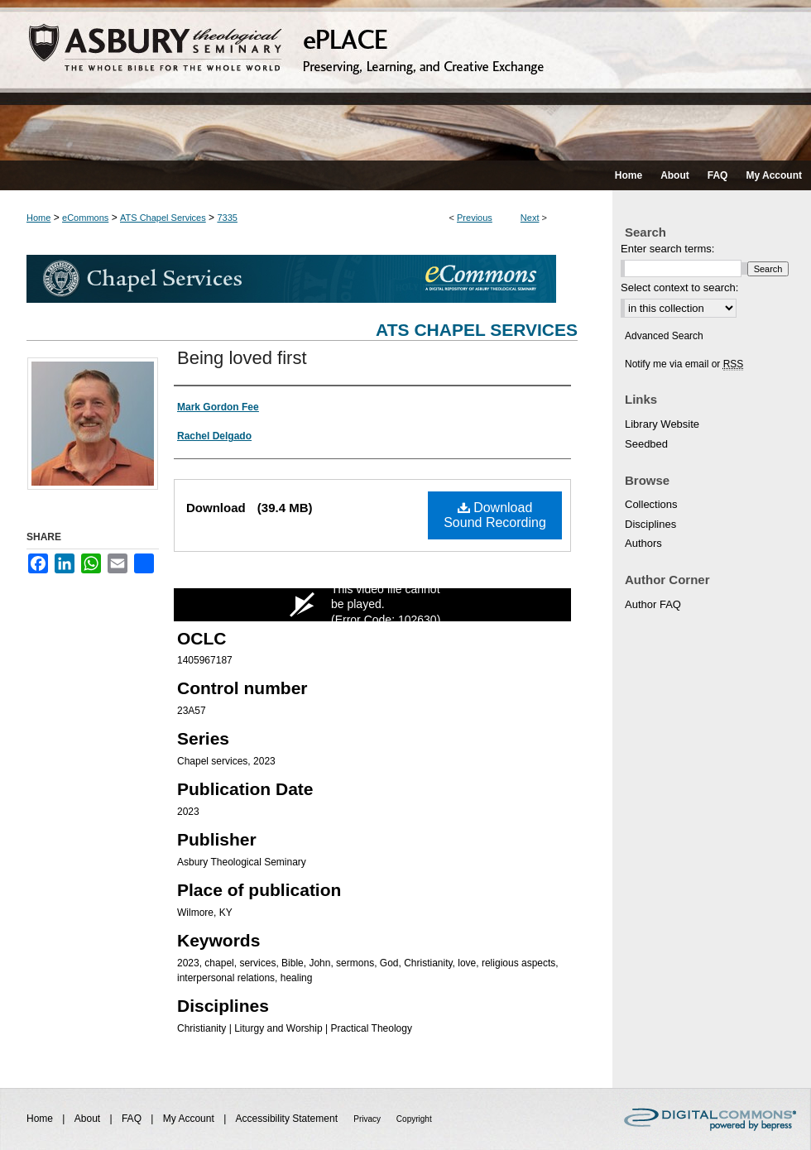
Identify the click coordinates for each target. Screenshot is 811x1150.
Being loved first (242, 357)
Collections (651, 504)
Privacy (368, 1119)
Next (530, 218)
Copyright (414, 1119)
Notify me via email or (684, 364)
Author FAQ (653, 604)
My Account (190, 1118)
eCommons (85, 218)
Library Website (662, 424)
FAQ (133, 1118)
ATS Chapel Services (163, 218)
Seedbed (646, 444)
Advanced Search (664, 336)
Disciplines (650, 524)
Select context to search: (679, 287)
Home (38, 218)
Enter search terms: (667, 248)
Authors (643, 543)
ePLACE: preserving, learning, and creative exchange (405, 80)
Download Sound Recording (495, 515)
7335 (227, 218)
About (88, 1118)
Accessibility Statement (288, 1118)
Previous (474, 218)
